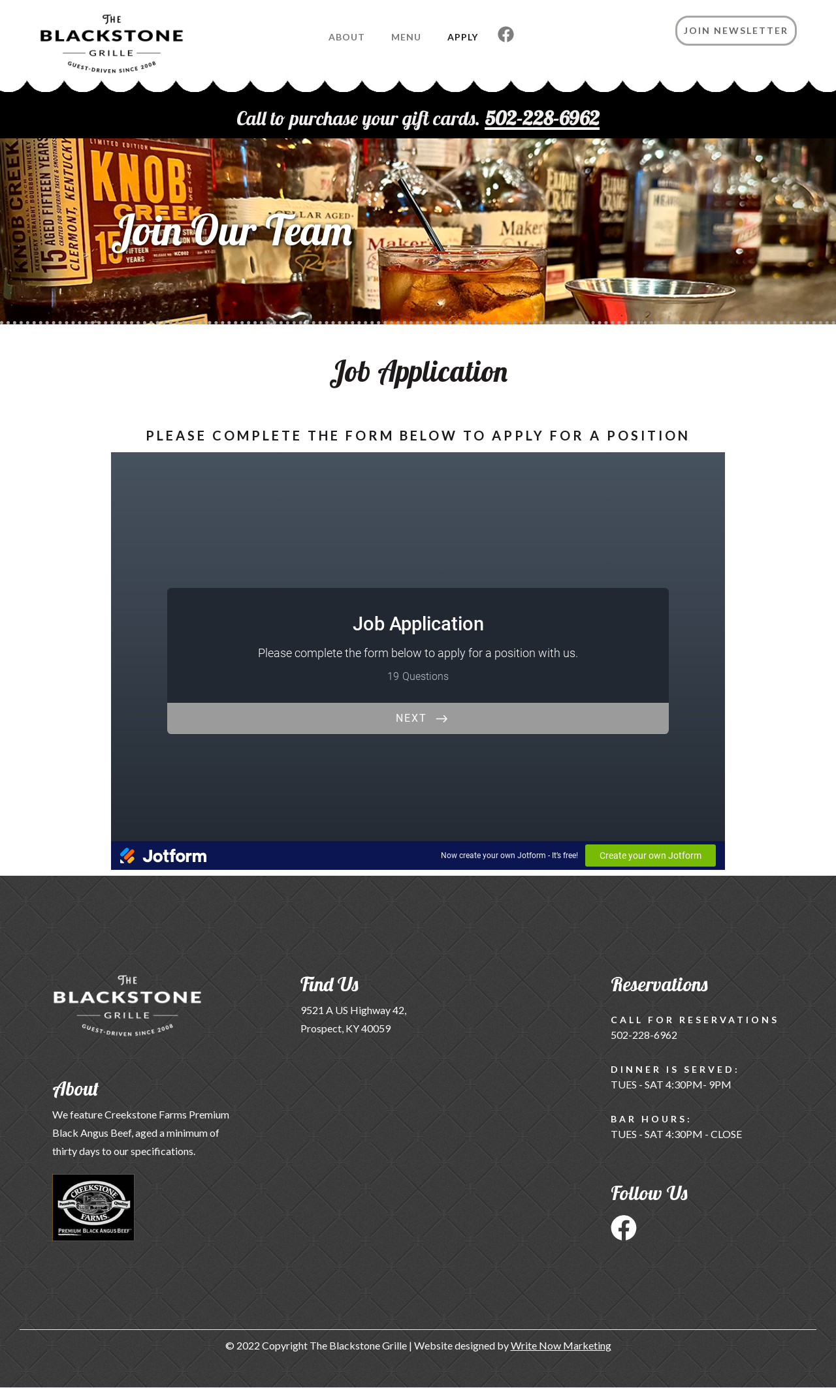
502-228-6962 (644, 1034)
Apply (462, 36)
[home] (92, 50)
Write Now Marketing (561, 1345)
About (347, 36)
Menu (406, 36)
